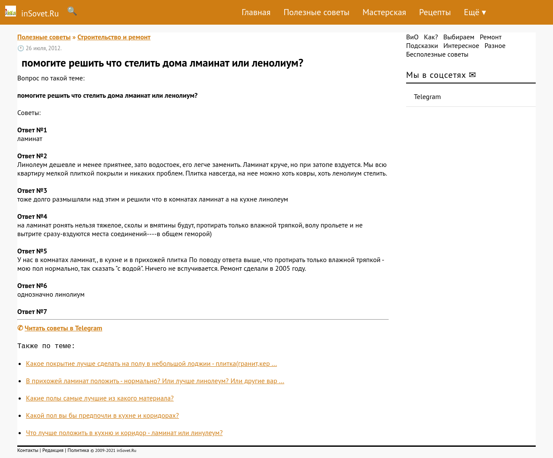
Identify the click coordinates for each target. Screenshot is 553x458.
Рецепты (435, 12)
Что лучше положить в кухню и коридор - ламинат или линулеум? (124, 434)
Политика (78, 451)
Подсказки (422, 45)
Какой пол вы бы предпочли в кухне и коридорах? (102, 417)
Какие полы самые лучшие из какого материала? (100, 399)
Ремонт (490, 36)
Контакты (27, 451)
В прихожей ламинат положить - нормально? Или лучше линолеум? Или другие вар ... (155, 382)
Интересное (461, 45)
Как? (431, 36)
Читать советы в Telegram (63, 327)
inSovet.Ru (29, 12)
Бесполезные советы (437, 54)
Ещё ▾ (475, 12)
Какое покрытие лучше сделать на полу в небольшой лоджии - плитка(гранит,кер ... (151, 365)
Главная (256, 12)
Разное (494, 45)
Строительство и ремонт (113, 36)
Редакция (53, 451)
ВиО (412, 36)
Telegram (427, 96)
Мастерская (384, 12)
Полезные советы (316, 12)
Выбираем (458, 36)
